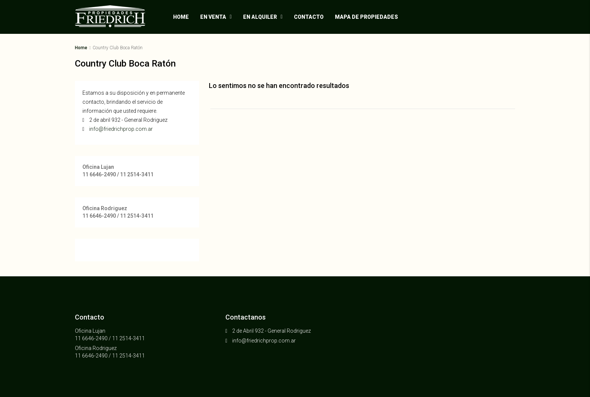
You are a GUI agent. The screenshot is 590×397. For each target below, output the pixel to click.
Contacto (309, 17)
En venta (213, 17)
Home (181, 17)
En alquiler (260, 17)
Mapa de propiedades (366, 17)
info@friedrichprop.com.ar (121, 129)
